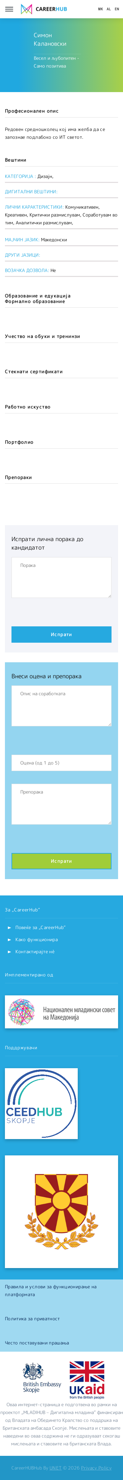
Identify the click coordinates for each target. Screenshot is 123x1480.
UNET (56, 1468)
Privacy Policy (96, 1468)
